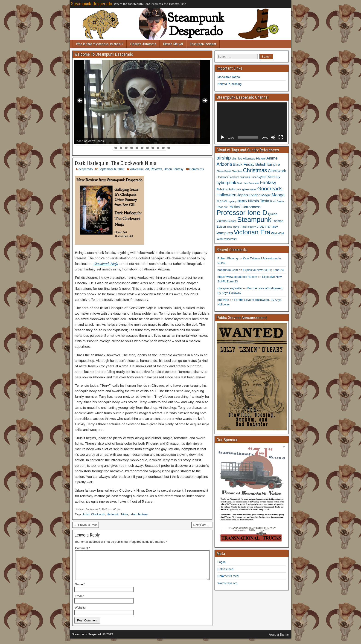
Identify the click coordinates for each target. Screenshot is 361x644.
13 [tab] (142, 143)
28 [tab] (126, 148)
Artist (86, 514)
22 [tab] (190, 143)
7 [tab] (110, 143)
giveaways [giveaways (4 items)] (249, 189)
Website (80, 613)
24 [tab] (201, 143)
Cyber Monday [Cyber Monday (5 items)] (268, 177)
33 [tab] (153, 148)
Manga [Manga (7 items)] (278, 194)
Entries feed (225, 569)
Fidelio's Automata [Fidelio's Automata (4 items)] (229, 189)
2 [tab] (84, 143)
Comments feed (228, 576)
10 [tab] (126, 143)
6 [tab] (105, 143)
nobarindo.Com (228, 270)
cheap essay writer (230, 288)
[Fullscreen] (280, 137)
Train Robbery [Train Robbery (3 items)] (248, 226)
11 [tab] (132, 143)
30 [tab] (137, 148)
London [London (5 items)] (255, 195)
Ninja (124, 514)
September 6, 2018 (111, 169)
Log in (222, 562)
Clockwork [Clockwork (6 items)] (277, 170)
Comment (82, 548)
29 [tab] (132, 148)
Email (79, 601)
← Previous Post (85, 525)
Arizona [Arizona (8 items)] (224, 164)
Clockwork (98, 514)
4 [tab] (94, 143)
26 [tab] (116, 148)
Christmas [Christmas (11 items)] (255, 170)
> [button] (204, 100)
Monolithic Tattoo (229, 77)
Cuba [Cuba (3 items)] (253, 177)
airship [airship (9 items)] (224, 157)
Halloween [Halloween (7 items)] (226, 194)
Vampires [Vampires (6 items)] (225, 233)
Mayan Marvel (173, 44)
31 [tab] (142, 148)
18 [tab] (169, 143)
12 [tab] (137, 143)
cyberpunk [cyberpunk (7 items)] (226, 182)
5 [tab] (100, 143)
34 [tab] (158, 148)
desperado (86, 169)
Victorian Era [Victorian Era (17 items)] (252, 232)
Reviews (156, 169)
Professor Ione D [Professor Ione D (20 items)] (242, 212)
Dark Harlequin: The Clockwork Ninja (116, 163)
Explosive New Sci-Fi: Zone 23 (263, 270)
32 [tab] (148, 148)
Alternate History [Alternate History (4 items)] (254, 158)
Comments (196, 169)
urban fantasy (139, 514)
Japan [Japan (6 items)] (242, 195)
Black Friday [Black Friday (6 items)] (243, 164)
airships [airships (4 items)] (237, 158)
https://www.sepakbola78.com (237, 276)
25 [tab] (206, 143)
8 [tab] (115, 143)
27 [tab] (121, 148)
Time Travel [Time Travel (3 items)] (233, 226)
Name (80, 590)
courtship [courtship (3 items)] (245, 177)
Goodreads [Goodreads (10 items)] (269, 188)
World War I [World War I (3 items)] (230, 239)
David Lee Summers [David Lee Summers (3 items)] (248, 183)
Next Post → (201, 525)
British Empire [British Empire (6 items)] (267, 164)
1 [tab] (78, 143)
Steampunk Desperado (91, 3)
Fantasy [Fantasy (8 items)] (268, 182)
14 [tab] (148, 143)
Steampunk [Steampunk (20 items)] (254, 219)
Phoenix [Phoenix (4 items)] (222, 207)
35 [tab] (164, 148)
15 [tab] (153, 143)
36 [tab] (169, 148)
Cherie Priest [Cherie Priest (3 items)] (224, 171)
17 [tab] (164, 143)
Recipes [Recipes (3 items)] (231, 221)
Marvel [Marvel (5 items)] (222, 201)
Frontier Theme (279, 640)
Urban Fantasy (173, 169)
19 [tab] (174, 143)
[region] (142, 102)
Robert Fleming (228, 258)
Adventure (137, 169)
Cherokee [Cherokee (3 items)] (237, 171)
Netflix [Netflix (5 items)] (242, 201)
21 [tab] (185, 143)
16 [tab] (158, 143)
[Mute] (273, 137)
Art (147, 169)
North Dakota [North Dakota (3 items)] (277, 201)
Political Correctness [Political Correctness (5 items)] (244, 207)
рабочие (223, 300)
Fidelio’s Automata (143, 44)
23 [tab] (195, 143)
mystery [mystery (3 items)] (232, 201)
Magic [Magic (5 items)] (266, 195)
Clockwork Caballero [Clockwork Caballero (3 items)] (228, 177)
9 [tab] (121, 143)
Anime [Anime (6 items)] (272, 158)
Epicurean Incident (203, 44)
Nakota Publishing (230, 84)
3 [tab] (89, 143)
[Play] (222, 137)
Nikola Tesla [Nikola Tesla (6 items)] (258, 201)
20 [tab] (179, 143)
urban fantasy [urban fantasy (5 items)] (267, 226)
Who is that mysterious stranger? (99, 44)
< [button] (80, 100)
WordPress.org (227, 583)
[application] (252, 122)
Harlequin (113, 514)
